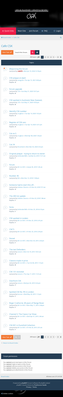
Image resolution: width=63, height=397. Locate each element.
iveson (20, 252)
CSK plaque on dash (17, 78)
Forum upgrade (15, 89)
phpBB (24, 383)
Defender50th (22, 156)
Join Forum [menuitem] (33, 31)
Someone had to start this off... (21, 185)
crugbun (20, 113)
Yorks (11, 207)
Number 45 (14, 176)
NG (19, 178)
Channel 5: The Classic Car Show (22, 314)
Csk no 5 (12, 133)
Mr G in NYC (21, 167)
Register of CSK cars (17, 122)
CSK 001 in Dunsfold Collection (22, 325)
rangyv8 (20, 80)
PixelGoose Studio (40, 385)
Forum (12, 165)
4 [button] (50, 57)
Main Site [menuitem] (22, 31)
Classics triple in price (18, 260)
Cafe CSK (6, 46)
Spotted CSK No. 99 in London (21, 292)
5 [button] (53, 57)
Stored (12, 238)
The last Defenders (17, 249)
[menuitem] (44, 31)
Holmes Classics (23, 187)
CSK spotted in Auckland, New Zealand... (26, 100)
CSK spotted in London (18, 218)
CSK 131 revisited (16, 271)
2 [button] (45, 57)
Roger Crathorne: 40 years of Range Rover (26, 303)
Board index (5, 376)
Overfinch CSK (15, 281)
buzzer (20, 294)
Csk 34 (12, 144)
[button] (38, 57)
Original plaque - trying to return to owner (27, 153)
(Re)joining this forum (18, 69)
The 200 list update (17, 196)
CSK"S (11, 229)
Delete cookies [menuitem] (7, 394)
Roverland (21, 147)
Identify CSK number (18, 111)
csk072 (20, 71)
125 (19, 91)
